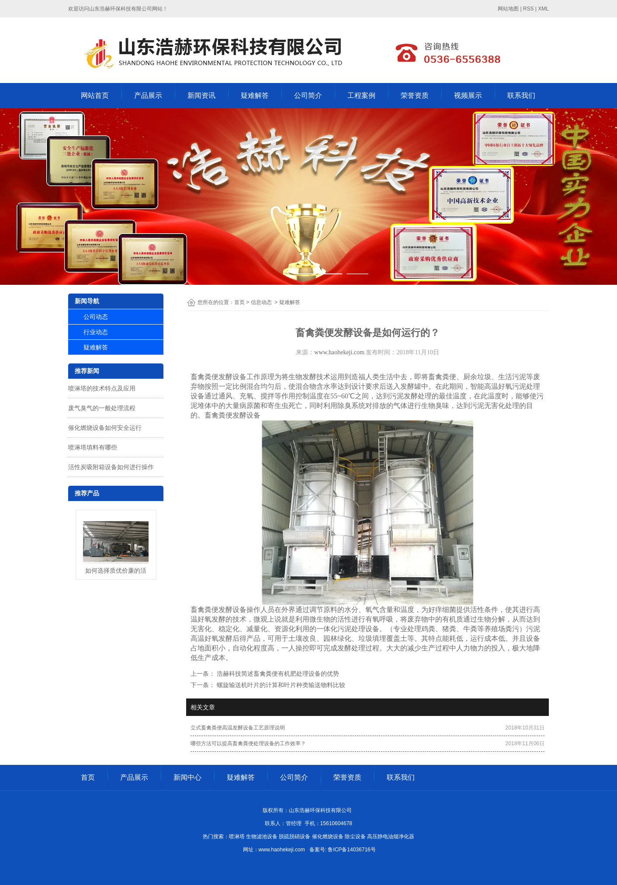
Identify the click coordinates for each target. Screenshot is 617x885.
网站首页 (95, 95)
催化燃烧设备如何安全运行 (105, 427)
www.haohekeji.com (339, 352)
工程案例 (361, 95)
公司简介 (308, 95)
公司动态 (95, 316)
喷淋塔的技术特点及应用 (101, 388)
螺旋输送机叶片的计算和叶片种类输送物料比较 (280, 684)
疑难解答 (255, 95)
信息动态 (261, 302)
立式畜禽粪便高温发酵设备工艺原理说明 (238, 728)
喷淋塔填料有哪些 (92, 447)
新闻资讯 (201, 95)
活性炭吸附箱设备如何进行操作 (111, 466)
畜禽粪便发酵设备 (218, 376)
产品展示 (148, 95)
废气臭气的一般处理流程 (101, 407)
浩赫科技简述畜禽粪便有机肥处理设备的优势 (277, 673)
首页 (239, 302)
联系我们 (521, 95)
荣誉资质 (415, 95)
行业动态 (95, 331)
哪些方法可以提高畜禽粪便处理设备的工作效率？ (248, 743)
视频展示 (468, 95)
